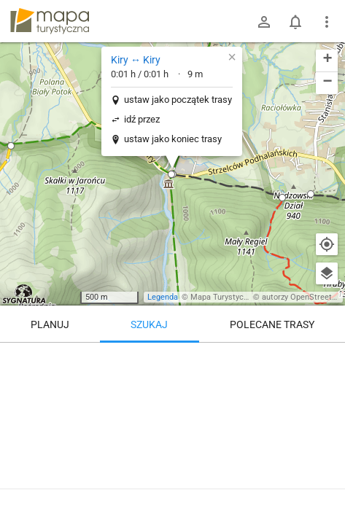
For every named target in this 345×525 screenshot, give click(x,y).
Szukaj (149, 324)
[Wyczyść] (326, 358)
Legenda (162, 297)
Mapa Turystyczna (223, 297)
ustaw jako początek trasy (178, 99)
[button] (11, 145)
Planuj (50, 324)
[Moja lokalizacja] (327, 244)
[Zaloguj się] (264, 22)
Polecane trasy (272, 324)
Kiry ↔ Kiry (135, 60)
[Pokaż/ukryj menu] (326, 22)
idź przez (142, 119)
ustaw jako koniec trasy (173, 138)
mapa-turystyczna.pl (49, 21)
